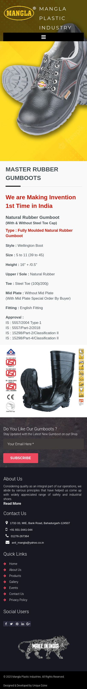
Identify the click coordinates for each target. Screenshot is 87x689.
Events (13, 588)
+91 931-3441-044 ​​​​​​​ (19, 529)
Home (13, 564)
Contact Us (16, 594)
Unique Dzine (39, 685)
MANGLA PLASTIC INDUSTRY (55, 18)
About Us (15, 570)
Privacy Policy (18, 600)
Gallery (13, 582)
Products (15, 576)
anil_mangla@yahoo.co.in (25, 542)
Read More (12, 503)
